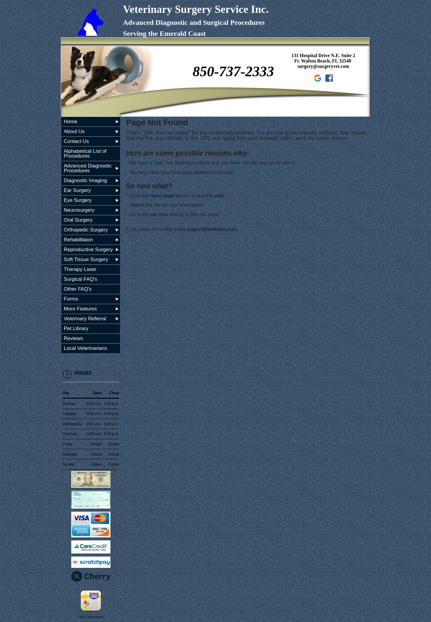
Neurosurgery (79, 210)
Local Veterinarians (85, 348)
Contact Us (76, 141)
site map (159, 214)
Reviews (73, 338)
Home (70, 121)
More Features (80, 309)
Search (136, 205)
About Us (74, 131)
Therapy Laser (80, 269)
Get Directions (90, 617)
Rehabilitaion (78, 240)
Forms (71, 299)
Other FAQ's (78, 289)
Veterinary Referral (85, 318)
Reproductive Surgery (88, 249)
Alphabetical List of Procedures (85, 153)
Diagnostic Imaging (85, 180)
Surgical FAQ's (80, 279)
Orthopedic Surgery (86, 230)
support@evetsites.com (211, 229)
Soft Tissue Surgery (86, 259)
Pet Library (76, 328)
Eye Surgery (78, 200)
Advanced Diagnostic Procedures (88, 168)
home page (162, 195)
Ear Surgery (77, 190)
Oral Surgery (78, 220)
